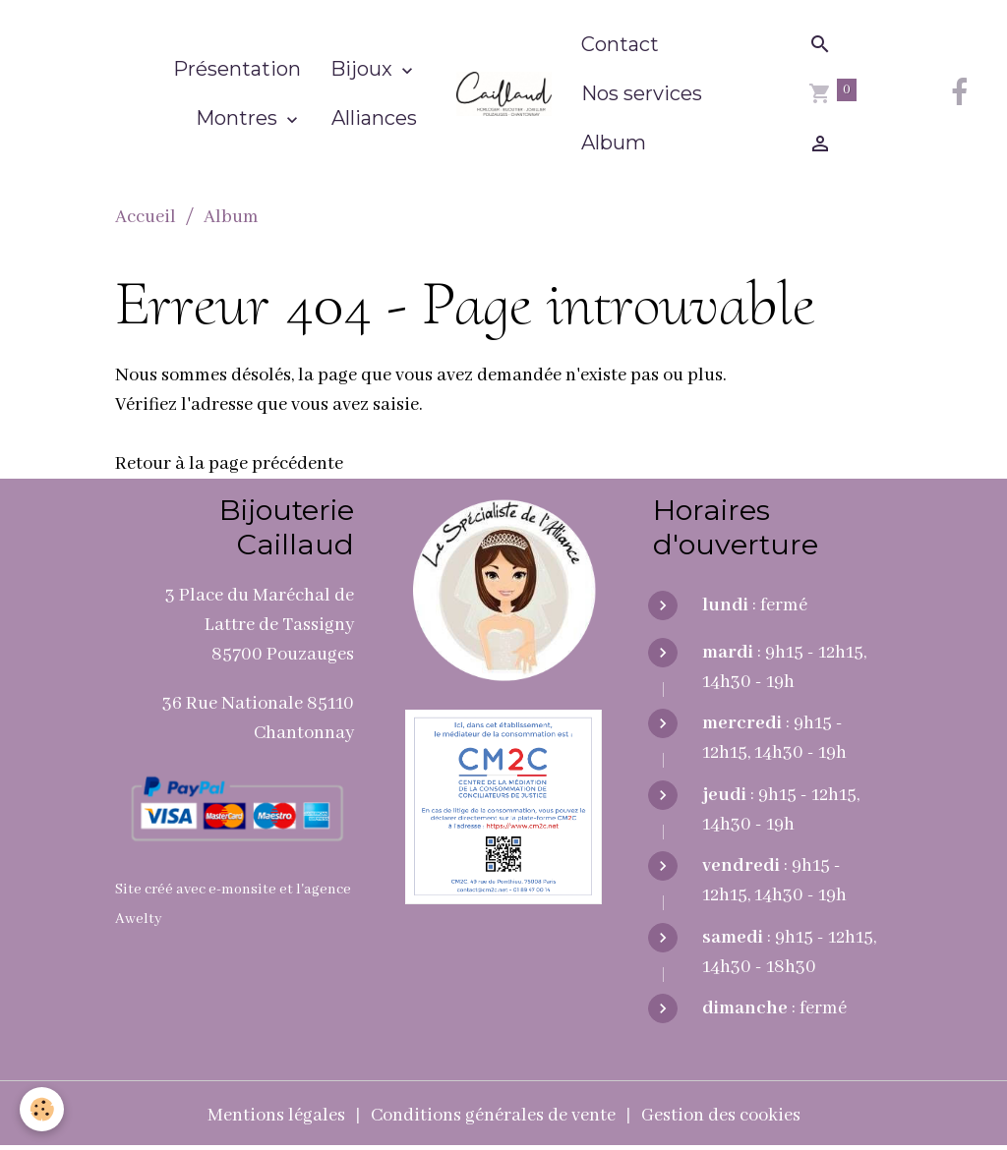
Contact (620, 44)
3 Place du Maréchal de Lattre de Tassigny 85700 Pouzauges (259, 625)
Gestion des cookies (720, 1115)
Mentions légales (276, 1115)
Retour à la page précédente (229, 464)
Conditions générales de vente (493, 1115)
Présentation (237, 69)
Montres (239, 118)
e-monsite (242, 889)
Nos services (641, 93)
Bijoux (363, 69)
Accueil (145, 217)
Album (613, 142)
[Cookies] (42, 1109)
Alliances (374, 118)
